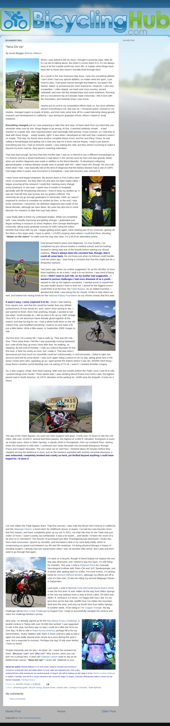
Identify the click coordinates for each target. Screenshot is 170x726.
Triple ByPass (94, 687)
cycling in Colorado (78, 687)
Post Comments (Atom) (30, 718)
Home (61, 711)
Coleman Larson (49, 656)
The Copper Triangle (91, 607)
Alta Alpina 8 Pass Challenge (62, 621)
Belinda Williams (33, 53)
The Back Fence (27, 680)
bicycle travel (49, 687)
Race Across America (44, 630)
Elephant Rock (88, 565)
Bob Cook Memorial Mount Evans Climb (93, 588)
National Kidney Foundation (63, 295)
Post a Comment (18, 699)
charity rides (62, 687)
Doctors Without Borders (70, 575)
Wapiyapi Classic (23, 529)
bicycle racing (35, 687)
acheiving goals (20, 687)
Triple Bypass (78, 289)
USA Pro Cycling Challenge (104, 673)
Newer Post (13, 711)
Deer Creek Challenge (35, 611)
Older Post (109, 711)
